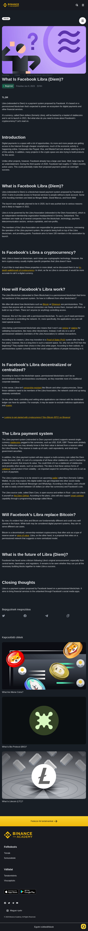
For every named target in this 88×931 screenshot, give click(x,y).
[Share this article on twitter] (3, 615)
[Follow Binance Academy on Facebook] (5, 903)
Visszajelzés (9, 881)
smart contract (77, 496)
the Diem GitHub (21, 496)
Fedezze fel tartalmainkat (44, 821)
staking (74, 328)
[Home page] (11, 5)
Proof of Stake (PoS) (56, 340)
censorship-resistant (33, 388)
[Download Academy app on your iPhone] (11, 892)
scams (9, 405)
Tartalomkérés (10, 876)
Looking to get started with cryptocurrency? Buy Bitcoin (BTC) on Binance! (37, 417)
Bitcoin (46, 304)
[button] (82, 5)
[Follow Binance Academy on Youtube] (17, 903)
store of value (23, 535)
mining (65, 328)
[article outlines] (82, 20)
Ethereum (56, 304)
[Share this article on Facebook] (25, 615)
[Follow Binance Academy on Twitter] (9, 903)
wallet (54, 478)
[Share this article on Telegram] (46, 615)
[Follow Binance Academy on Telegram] (13, 903)
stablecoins (15, 442)
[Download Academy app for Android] (28, 892)
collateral (6, 469)
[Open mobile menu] (83, 5)
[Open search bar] (76, 5)
